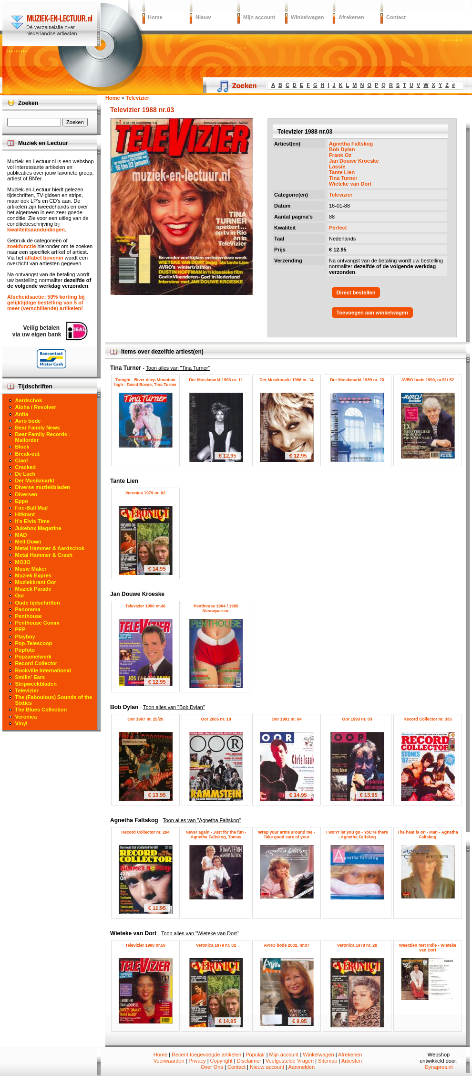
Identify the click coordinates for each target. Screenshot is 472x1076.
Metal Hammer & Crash (43, 555)
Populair (255, 1054)
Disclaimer (249, 1061)
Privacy (197, 1061)
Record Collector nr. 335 (427, 719)
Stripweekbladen (36, 684)
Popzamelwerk (33, 656)
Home (155, 17)
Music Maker (31, 569)
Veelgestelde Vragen (290, 1061)
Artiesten (351, 1061)
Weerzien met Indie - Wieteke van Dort (428, 947)
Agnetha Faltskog (351, 143)
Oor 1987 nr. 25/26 (145, 719)
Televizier (340, 195)
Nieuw (203, 17)
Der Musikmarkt (35, 480)
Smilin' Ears (30, 677)
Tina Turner (343, 178)
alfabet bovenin (44, 258)
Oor (20, 595)
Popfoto (25, 650)
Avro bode (28, 421)
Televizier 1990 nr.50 (145, 945)
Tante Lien (342, 172)
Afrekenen (351, 17)
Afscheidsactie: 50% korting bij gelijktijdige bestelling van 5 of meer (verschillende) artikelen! (46, 302)
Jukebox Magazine (38, 528)
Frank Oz (340, 155)
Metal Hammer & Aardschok (50, 548)
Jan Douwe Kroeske (354, 161)
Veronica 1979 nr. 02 (145, 493)
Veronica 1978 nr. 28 (357, 945)
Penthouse (28, 616)
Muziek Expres (33, 575)
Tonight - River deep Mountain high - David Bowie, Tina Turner (145, 382)
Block (22, 446)
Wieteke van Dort (350, 184)
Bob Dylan (342, 149)
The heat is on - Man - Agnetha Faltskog (427, 834)
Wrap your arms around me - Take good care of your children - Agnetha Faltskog (286, 837)
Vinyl (21, 723)
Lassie (337, 166)
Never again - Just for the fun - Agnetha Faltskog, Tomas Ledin (215, 837)
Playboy (25, 636)
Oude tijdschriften (37, 603)
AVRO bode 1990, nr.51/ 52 (427, 379)
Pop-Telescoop (33, 643)
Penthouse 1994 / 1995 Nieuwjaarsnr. (216, 608)
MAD (21, 535)
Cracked (25, 467)
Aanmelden (301, 1067)
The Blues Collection (41, 709)
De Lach (25, 474)
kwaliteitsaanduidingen (36, 229)
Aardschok (28, 400)
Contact (396, 17)
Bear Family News (37, 427)
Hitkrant (25, 514)
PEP (20, 629)
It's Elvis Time (32, 521)
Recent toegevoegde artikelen (206, 1054)
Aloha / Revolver (35, 407)
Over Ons (212, 1067)
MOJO (23, 562)
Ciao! (22, 460)
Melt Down (28, 541)
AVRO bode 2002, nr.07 (286, 945)
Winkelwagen (307, 17)
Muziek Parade (33, 589)
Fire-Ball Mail (31, 508)
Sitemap (327, 1061)
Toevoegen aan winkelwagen (372, 312)
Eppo (22, 501)
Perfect (338, 227)
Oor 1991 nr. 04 (286, 719)
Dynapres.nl (439, 1067)
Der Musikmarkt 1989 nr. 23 (357, 379)
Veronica (26, 717)
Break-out (27, 454)
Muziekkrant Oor (35, 582)
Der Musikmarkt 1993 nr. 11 (216, 379)
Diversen (26, 494)
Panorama (28, 609)
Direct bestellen (356, 292)
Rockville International (43, 670)
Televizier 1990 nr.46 (145, 606)
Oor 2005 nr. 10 (216, 719)
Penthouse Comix (37, 623)
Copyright (221, 1061)
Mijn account (259, 17)
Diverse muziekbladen (43, 487)
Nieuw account (267, 1067)
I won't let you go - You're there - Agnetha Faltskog (357, 834)
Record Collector (36, 663)
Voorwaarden (169, 1061)
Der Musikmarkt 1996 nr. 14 (286, 379)
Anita (22, 414)
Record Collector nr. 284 (145, 832)
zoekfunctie (21, 246)
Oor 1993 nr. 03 (357, 719)
